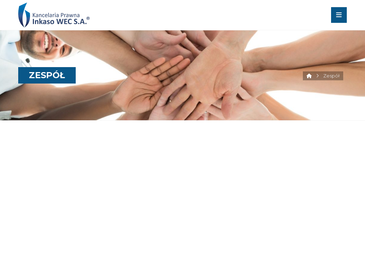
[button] (339, 15)
